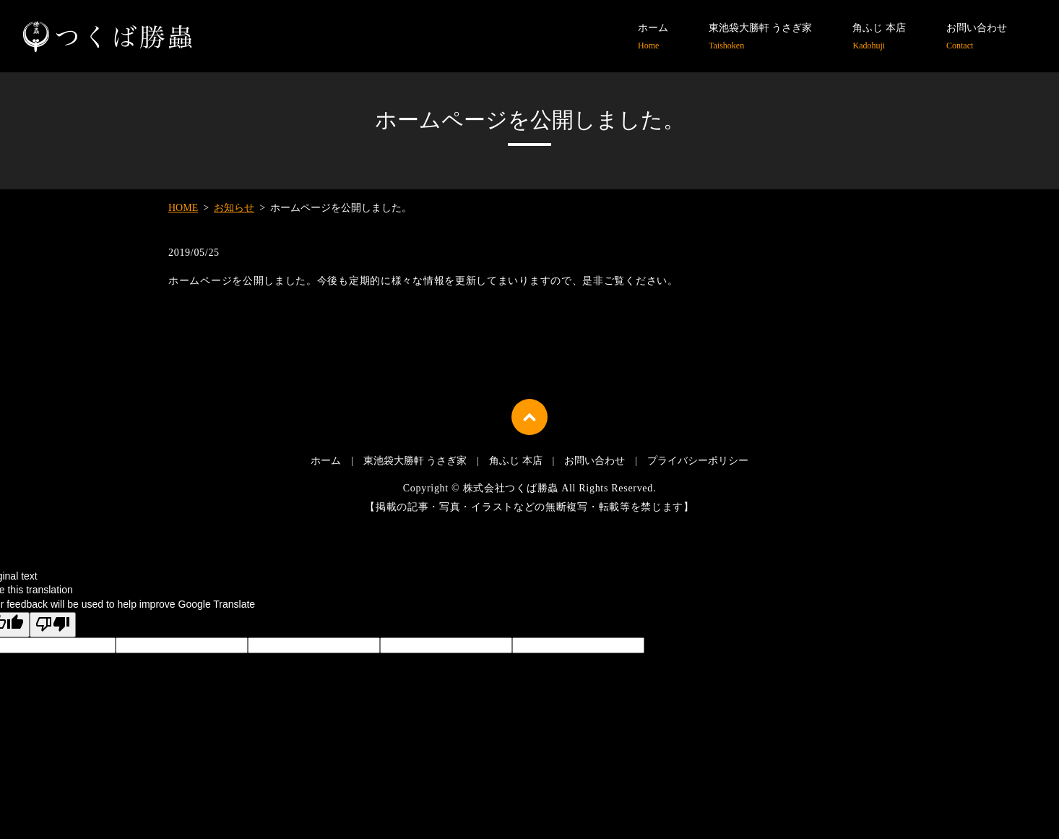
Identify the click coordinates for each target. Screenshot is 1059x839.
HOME (183, 207)
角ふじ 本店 (879, 37)
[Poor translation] (53, 625)
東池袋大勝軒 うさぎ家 (761, 37)
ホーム (653, 37)
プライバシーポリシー (697, 460)
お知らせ (234, 207)
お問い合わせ (976, 37)
